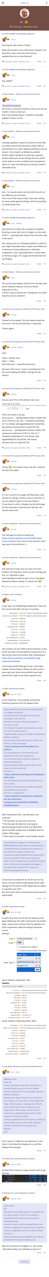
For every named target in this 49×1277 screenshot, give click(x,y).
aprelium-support (13, 105)
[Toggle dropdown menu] (24, 3)
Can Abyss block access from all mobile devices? (23, 1066)
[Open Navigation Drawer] (2, 3)
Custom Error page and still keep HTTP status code (24, 309)
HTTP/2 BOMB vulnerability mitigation (19, 34)
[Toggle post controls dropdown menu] (44, 61)
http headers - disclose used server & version (22, 94)
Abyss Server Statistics (13, 594)
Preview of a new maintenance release (19, 1158)
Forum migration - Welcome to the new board (22, 523)
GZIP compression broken (14, 688)
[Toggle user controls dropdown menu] (47, 3)
